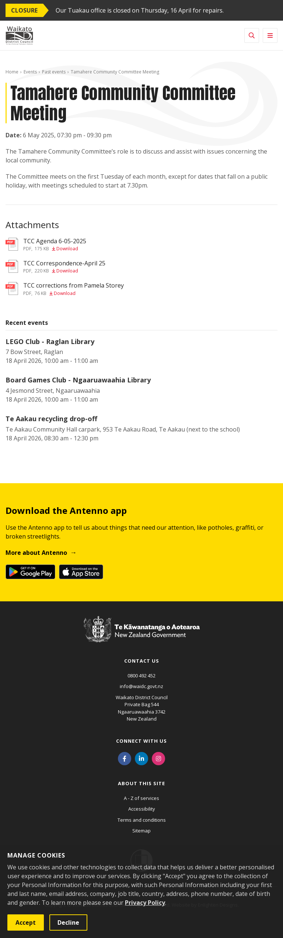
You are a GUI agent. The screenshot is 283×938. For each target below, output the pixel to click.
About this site (141, 783)
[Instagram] (158, 758)
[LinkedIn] (141, 758)
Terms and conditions (142, 820)
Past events (54, 72)
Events (30, 72)
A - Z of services (141, 798)
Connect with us (141, 741)
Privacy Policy (145, 903)
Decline (68, 922)
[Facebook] (124, 758)
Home (12, 72)
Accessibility (141, 808)
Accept (25, 922)
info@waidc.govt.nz (141, 686)
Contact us (141, 660)
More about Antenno (36, 553)
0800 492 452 (141, 675)
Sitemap (141, 830)
